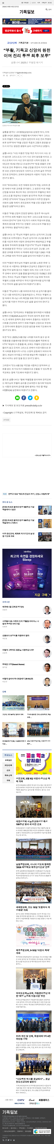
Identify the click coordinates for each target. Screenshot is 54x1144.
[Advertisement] (27, 475)
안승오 (4, 610)
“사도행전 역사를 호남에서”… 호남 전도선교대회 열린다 (33, 1080)
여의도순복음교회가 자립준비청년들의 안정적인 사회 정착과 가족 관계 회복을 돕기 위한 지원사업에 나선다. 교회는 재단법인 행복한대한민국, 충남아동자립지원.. (33, 1003)
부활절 (6, 420)
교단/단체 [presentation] (8, 765)
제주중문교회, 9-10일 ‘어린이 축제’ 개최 (33, 952)
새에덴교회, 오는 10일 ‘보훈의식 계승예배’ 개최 (33, 909)
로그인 (50, 3)
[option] (14, 706)
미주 (38, 3)
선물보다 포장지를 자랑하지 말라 (15, 635)
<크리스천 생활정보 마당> (42, 455)
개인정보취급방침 (41, 1128)
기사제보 (30, 1128)
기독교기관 (23, 43)
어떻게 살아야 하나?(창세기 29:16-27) (17, 678)
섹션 (3, 3)
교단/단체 (12, 43)
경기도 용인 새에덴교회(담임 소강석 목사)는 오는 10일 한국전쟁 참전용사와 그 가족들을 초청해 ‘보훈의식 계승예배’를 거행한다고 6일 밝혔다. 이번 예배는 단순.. (33, 917)
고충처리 (20, 1131)
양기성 (4, 667)
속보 (5, 494)
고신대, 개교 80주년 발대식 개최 (12, 714)
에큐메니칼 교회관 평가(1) (13, 607)
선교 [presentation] (8, 770)
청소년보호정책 (9, 1131)
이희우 (4, 627)
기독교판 (26, 3)
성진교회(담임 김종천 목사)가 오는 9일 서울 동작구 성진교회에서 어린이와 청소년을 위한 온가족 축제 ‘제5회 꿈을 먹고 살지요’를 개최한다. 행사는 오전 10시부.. (34, 788)
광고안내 (13, 1128)
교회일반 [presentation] (8, 760)
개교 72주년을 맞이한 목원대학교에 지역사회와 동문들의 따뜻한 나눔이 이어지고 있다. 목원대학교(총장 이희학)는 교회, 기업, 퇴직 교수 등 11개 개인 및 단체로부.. (33, 1046)
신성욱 (4, 653)
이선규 (4, 682)
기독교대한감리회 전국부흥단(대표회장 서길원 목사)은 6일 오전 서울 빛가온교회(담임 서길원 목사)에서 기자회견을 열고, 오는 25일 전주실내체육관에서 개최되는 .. (33, 1089)
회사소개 (5, 1128)
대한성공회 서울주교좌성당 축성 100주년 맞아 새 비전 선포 (32, 823)
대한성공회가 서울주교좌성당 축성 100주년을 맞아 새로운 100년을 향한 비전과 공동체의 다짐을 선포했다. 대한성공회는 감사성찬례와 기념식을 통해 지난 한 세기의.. (33, 831)
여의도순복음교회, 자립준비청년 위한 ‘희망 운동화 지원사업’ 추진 (33, 995)
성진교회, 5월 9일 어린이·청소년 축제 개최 (33, 780)
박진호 (4, 638)
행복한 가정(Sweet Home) (13, 664)
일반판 (34, 3)
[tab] (8, 760)
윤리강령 (28, 1131)
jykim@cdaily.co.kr (24, 73)
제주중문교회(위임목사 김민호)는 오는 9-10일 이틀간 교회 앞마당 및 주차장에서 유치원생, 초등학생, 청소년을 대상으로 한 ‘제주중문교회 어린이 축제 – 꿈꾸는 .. (34, 960)
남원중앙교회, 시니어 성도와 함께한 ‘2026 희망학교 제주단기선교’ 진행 (33, 866)
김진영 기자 (13, 73)
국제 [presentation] (8, 780)
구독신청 (44, 3)
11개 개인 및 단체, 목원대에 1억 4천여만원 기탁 (33, 1038)
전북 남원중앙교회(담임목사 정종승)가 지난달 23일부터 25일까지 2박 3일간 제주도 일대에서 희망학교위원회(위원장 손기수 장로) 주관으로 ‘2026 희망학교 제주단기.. (33, 874)
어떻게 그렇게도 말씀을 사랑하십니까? (18, 650)
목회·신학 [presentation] (8, 775)
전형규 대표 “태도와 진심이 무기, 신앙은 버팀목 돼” (29, 494)
